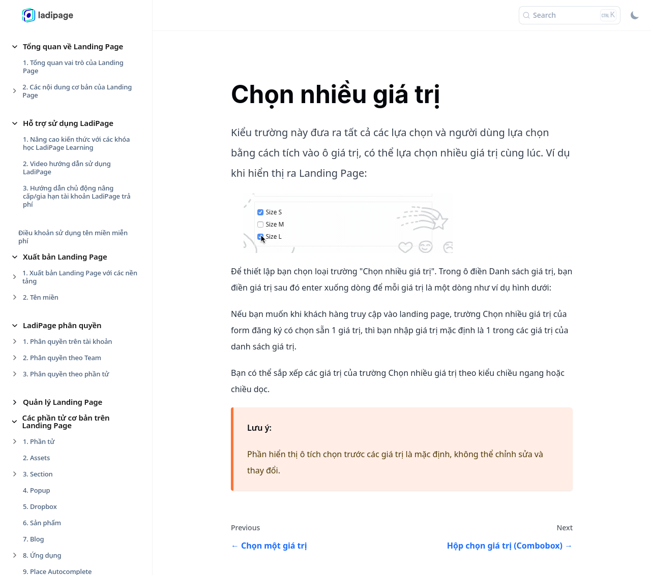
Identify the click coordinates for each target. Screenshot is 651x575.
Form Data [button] (42, 198)
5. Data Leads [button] (44, 465)
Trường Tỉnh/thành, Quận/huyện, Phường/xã (80, 396)
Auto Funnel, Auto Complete (72, 246)
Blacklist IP (46, 262)
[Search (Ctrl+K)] (569, 15)
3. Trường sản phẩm (54, 433)
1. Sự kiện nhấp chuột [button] (56, 137)
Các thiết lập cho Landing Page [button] (79, 494)
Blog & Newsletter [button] (56, 509)
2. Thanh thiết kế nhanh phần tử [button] (73, 77)
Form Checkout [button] (50, 541)
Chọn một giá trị (54, 295)
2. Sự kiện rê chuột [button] (51, 153)
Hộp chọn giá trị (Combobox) (73, 327)
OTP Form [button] (44, 417)
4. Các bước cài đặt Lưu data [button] (66, 449)
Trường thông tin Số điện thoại (76, 376)
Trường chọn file (54, 360)
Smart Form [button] (44, 557)
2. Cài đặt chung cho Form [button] (63, 230)
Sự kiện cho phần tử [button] (59, 121)
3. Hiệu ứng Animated (57, 93)
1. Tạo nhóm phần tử (55, 61)
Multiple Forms (52, 343)
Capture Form (50, 278)
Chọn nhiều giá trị (56, 311)
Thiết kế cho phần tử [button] (60, 45)
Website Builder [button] (51, 525)
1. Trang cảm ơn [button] (47, 213)
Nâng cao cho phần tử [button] (63, 182)
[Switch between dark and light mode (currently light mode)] (635, 15)
